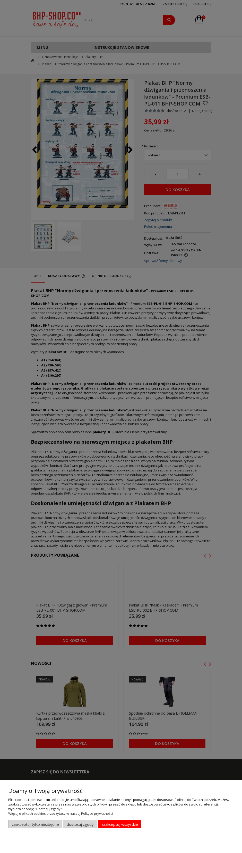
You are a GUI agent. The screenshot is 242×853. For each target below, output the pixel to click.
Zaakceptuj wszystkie (119, 824)
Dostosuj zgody (80, 824)
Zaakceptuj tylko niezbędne (35, 824)
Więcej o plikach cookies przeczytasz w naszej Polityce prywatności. (61, 813)
